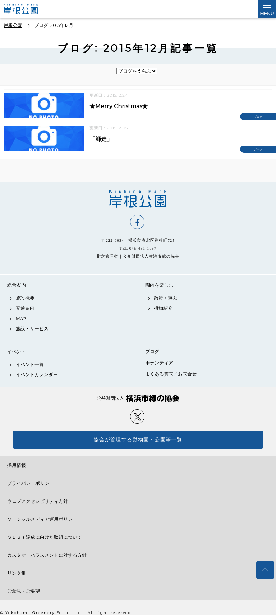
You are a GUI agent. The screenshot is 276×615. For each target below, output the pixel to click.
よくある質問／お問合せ (171, 374)
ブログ (152, 351)
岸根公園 (138, 199)
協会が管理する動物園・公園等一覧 (138, 439)
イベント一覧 (30, 364)
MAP (21, 318)
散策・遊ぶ (165, 298)
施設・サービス (32, 328)
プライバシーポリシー (30, 483)
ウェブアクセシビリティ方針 (37, 501)
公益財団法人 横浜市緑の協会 (138, 398)
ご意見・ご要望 (23, 591)
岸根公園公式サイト (27, 9)
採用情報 (16, 465)
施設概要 (25, 298)
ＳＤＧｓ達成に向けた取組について (44, 537)
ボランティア (159, 362)
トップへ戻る (265, 570)
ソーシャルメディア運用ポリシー (42, 519)
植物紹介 (163, 308)
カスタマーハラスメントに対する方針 (47, 555)
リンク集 (16, 573)
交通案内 (25, 308)
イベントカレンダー (37, 374)
